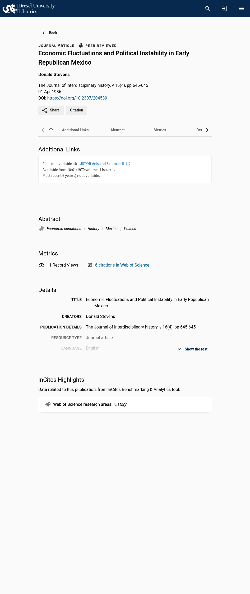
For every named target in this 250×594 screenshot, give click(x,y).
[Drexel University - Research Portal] (28, 8)
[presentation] (125, 176)
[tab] (75, 130)
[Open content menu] (241, 8)
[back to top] (51, 130)
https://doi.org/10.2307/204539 (77, 98)
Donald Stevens (54, 74)
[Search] (207, 8)
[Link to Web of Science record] (122, 265)
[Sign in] (224, 8)
